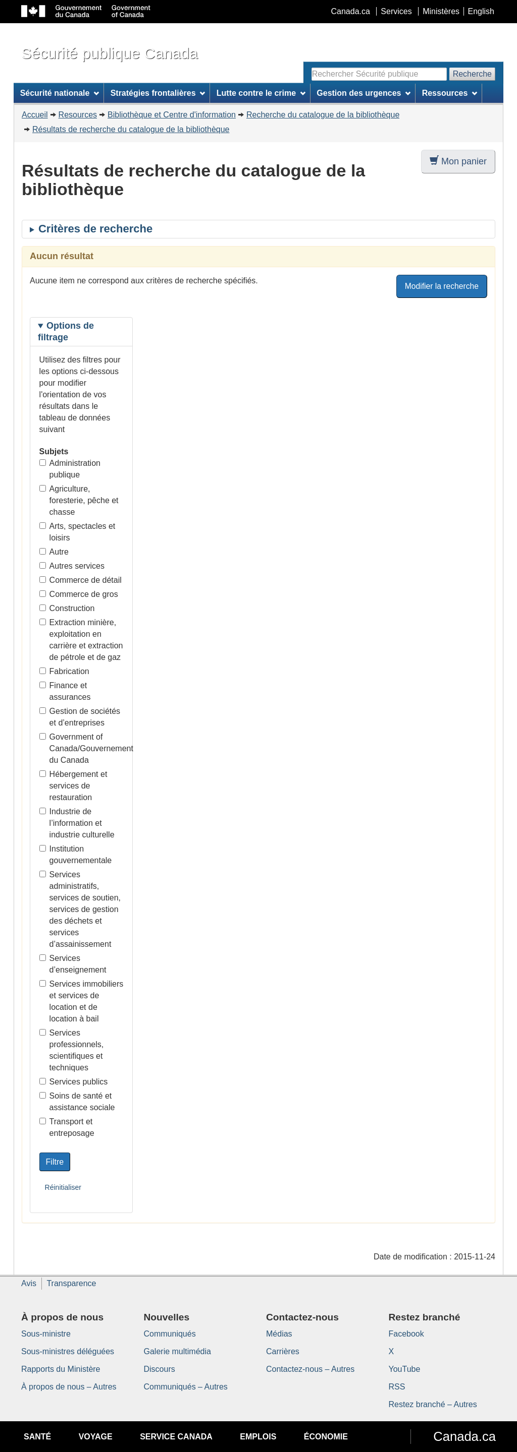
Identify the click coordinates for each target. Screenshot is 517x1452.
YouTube (405, 1369)
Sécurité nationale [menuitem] (59, 93)
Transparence (71, 1283)
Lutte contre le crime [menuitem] (261, 93)
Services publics (73, 1081)
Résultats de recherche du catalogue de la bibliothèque (131, 129)
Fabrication (64, 671)
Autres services (72, 566)
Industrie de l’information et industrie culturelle (77, 823)
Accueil (35, 114)
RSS (397, 1386)
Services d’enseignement (73, 964)
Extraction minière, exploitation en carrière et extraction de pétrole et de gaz (81, 639)
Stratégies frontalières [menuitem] (158, 93)
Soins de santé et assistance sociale (77, 1102)
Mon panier (458, 161)
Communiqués (170, 1333)
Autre (54, 552)
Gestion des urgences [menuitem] (363, 93)
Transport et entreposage (66, 1127)
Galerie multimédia (177, 1351)
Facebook (406, 1333)
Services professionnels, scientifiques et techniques (71, 1050)
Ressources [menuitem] (450, 93)
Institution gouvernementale (75, 854)
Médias (279, 1333)
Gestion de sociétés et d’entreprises (80, 717)
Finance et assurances (65, 691)
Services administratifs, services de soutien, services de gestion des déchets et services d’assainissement (80, 909)
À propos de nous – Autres (69, 1386)
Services (396, 11)
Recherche (472, 74)
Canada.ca (350, 11)
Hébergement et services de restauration (73, 786)
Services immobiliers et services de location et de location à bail (81, 1001)
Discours (159, 1369)
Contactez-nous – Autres (310, 1369)
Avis (28, 1283)
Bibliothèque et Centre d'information (172, 114)
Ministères (441, 11)
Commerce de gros (78, 594)
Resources (78, 114)
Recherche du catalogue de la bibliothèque (322, 114)
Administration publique (69, 469)
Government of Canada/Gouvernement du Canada (81, 748)
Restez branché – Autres (433, 1404)
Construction (67, 608)
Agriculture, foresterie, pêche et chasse (79, 500)
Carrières (282, 1351)
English (481, 11)
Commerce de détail (80, 580)
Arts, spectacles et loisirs (77, 532)
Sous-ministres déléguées (67, 1351)
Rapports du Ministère (60, 1369)
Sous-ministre (46, 1333)
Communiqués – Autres (186, 1386)
